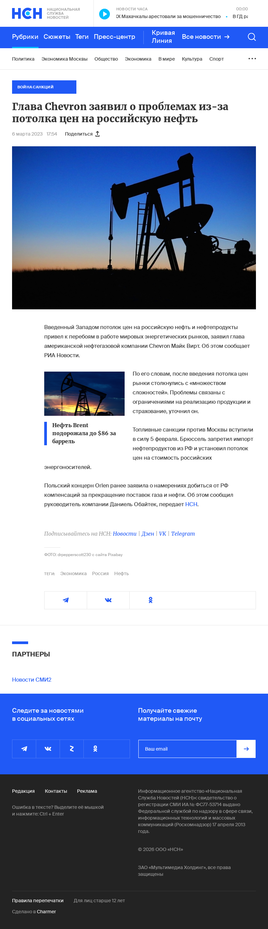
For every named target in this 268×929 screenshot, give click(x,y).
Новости (125, 533)
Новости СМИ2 (31, 679)
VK (162, 533)
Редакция (23, 791)
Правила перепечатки (38, 901)
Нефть (121, 573)
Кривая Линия (163, 37)
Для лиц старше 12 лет (99, 901)
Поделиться (82, 134)
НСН (191, 504)
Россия (100, 573)
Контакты (56, 791)
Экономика (73, 573)
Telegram (183, 533)
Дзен (148, 533)
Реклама (87, 791)
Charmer (46, 912)
